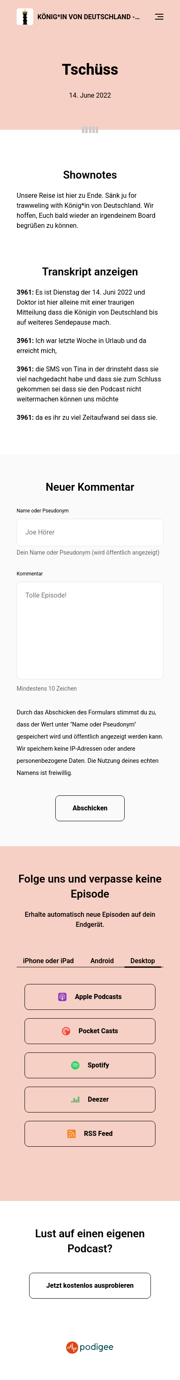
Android (102, 961)
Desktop (143, 961)
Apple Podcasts (98, 997)
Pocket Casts (98, 1031)
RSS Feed (98, 1134)
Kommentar (30, 574)
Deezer (98, 1099)
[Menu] (159, 17)
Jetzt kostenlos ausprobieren (89, 1285)
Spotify (98, 1065)
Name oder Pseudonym (43, 511)
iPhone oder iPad (48, 961)
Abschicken (89, 808)
